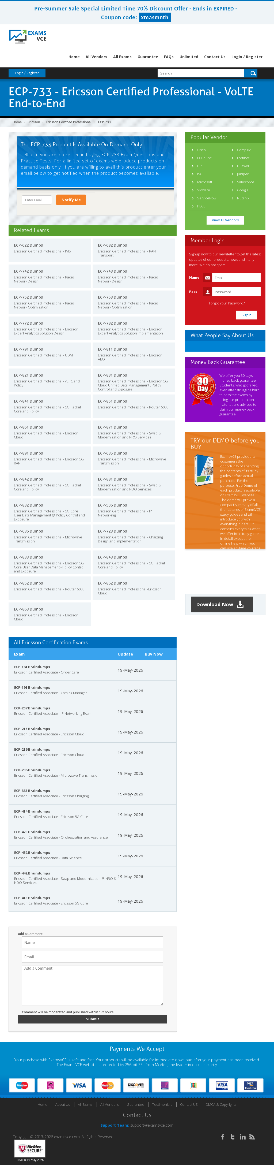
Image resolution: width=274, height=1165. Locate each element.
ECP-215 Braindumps (32, 728)
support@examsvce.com (151, 1125)
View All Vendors (225, 220)
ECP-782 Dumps (112, 323)
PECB (201, 206)
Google (243, 190)
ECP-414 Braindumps (32, 811)
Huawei (243, 165)
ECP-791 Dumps (28, 349)
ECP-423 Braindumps (32, 831)
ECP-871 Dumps (112, 427)
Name (194, 277)
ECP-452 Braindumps (32, 852)
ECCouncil (205, 157)
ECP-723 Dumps (112, 531)
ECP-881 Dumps (112, 479)
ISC (199, 174)
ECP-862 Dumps (112, 583)
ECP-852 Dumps (28, 583)
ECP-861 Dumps (28, 427)
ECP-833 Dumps (28, 557)
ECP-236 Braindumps (32, 770)
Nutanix (243, 198)
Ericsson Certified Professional (69, 122)
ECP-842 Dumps (28, 479)
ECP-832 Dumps (28, 505)
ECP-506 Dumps (112, 505)
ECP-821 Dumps (28, 375)
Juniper (243, 174)
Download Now (220, 604)
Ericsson (34, 122)
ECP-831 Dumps (112, 375)
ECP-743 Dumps (112, 271)
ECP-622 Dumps (28, 245)
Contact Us (215, 56)
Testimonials (162, 1104)
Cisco (201, 149)
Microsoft (204, 182)
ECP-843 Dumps (112, 557)
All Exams (122, 56)
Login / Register (246, 56)
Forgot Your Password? (227, 303)
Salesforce (245, 182)
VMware (203, 190)
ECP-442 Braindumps (32, 873)
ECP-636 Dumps (28, 531)
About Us (62, 1104)
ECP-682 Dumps (112, 245)
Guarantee (148, 56)
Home (74, 56)
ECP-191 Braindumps (32, 687)
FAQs (169, 56)
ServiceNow (206, 198)
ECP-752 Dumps (28, 297)
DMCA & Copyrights (221, 1104)
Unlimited (189, 56)
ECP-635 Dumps (112, 453)
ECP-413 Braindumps (32, 897)
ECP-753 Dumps (112, 297)
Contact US (189, 1104)
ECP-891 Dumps (28, 453)
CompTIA (244, 149)
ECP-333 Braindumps (32, 790)
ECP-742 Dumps (28, 271)
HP (199, 165)
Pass (193, 291)
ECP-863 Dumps (28, 609)
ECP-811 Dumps (112, 349)
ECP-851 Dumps (112, 401)
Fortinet (243, 157)
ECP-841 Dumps (28, 401)
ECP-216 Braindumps (32, 749)
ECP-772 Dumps (28, 323)
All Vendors (96, 56)
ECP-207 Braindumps (32, 708)
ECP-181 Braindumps (32, 666)
